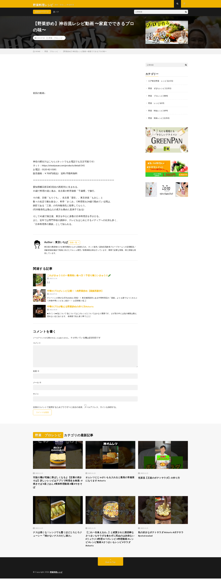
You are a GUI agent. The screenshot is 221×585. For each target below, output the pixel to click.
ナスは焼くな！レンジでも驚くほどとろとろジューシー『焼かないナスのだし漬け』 (58, 538)
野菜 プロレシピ (55, 40)
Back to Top (110, 569)
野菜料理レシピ (56, 579)
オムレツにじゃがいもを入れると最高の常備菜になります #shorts (110, 481)
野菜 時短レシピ (156, 112)
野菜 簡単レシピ (156, 120)
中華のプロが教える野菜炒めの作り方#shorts (70, 308)
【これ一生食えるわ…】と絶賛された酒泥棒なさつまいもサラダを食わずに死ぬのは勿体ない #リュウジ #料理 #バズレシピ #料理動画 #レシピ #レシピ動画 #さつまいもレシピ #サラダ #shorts (110, 544)
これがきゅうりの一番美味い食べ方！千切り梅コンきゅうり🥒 (79, 277)
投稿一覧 (73, 245)
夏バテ (56, 14)
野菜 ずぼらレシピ (157, 90)
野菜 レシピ (154, 105)
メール (37, 385)
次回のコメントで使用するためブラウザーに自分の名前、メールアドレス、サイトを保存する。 (75, 409)
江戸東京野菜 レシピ (158, 83)
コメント (37, 345)
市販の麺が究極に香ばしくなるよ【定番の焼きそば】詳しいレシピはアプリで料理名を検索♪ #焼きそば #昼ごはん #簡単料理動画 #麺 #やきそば (58, 485)
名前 (36, 373)
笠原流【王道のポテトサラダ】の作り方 (161, 479)
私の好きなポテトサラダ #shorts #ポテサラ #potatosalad (162, 538)
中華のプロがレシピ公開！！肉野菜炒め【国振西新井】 (75, 293)
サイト (36, 396)
